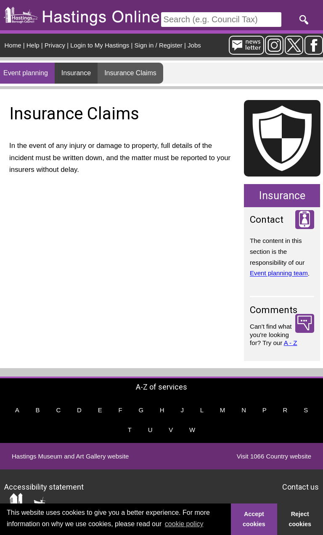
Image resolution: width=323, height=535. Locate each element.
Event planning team (279, 273)
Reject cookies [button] (300, 519)
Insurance (76, 72)
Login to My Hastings (99, 45)
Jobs (194, 45)
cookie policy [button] (184, 523)
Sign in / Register (159, 45)
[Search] (221, 19)
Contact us (300, 486)
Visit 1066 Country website (274, 456)
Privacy (55, 45)
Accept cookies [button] (254, 519)
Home (13, 45)
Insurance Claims (130, 72)
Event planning (25, 72)
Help (33, 45)
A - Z (290, 342)
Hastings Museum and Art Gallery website (70, 456)
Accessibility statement (44, 486)
